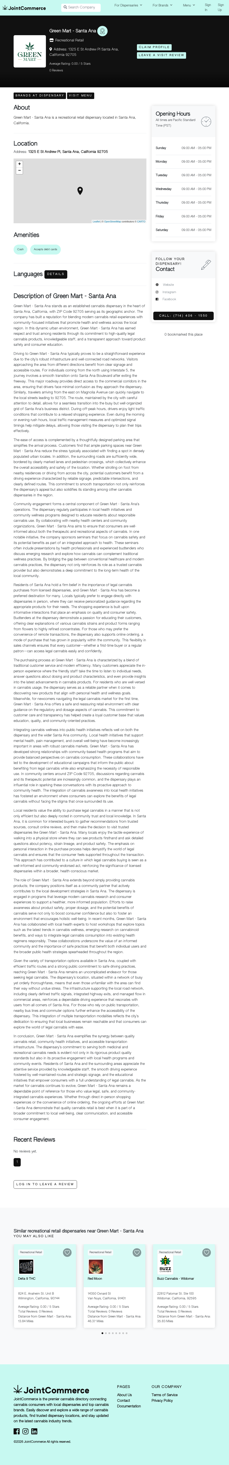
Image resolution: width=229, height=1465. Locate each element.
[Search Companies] (81, 8)
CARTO (141, 221)
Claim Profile (154, 47)
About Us (124, 1395)
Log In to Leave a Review (45, 1184)
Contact (123, 1401)
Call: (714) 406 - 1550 (183, 315)
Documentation (129, 1406)
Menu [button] (187, 5)
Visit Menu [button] (80, 95)
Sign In (208, 8)
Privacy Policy (162, 1401)
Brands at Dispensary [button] (40, 95)
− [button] (19, 171)
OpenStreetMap (112, 221)
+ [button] (19, 164)
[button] (102, 1333)
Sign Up (221, 8)
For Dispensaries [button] (126, 5)
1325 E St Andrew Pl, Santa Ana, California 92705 (68, 152)
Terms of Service (164, 1395)
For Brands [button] (161, 5)
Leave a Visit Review (161, 55)
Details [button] (55, 274)
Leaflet (96, 221)
